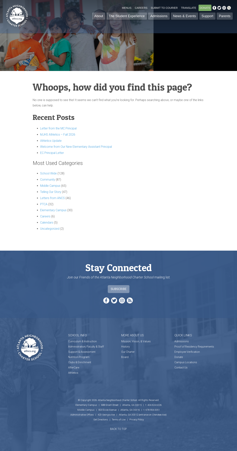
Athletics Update (51, 140)
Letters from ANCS (52, 198)
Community (47, 179)
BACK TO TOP (118, 428)
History (125, 346)
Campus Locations (185, 362)
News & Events (184, 16)
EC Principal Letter (52, 153)
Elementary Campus (53, 210)
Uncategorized (49, 228)
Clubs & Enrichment (79, 362)
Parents (224, 16)
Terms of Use (119, 419)
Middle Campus (50, 185)
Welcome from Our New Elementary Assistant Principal (76, 146)
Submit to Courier (164, 7)
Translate (188, 7)
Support (207, 16)
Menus (126, 7)
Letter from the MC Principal (58, 128)
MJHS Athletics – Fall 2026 (57, 134)
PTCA (43, 204)
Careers (141, 7)
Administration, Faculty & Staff (86, 346)
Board (124, 357)
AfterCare (73, 367)
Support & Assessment (81, 351)
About (98, 16)
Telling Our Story (50, 192)
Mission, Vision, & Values (136, 341)
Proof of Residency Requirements (194, 346)
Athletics (73, 372)
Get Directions (100, 419)
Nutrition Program (78, 357)
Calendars (46, 222)
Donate (205, 7)
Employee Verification (187, 351)
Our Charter (128, 351)
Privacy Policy (136, 419)
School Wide (48, 173)
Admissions (159, 16)
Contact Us (181, 367)
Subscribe (118, 289)
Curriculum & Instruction (82, 341)
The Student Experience (127, 16)
